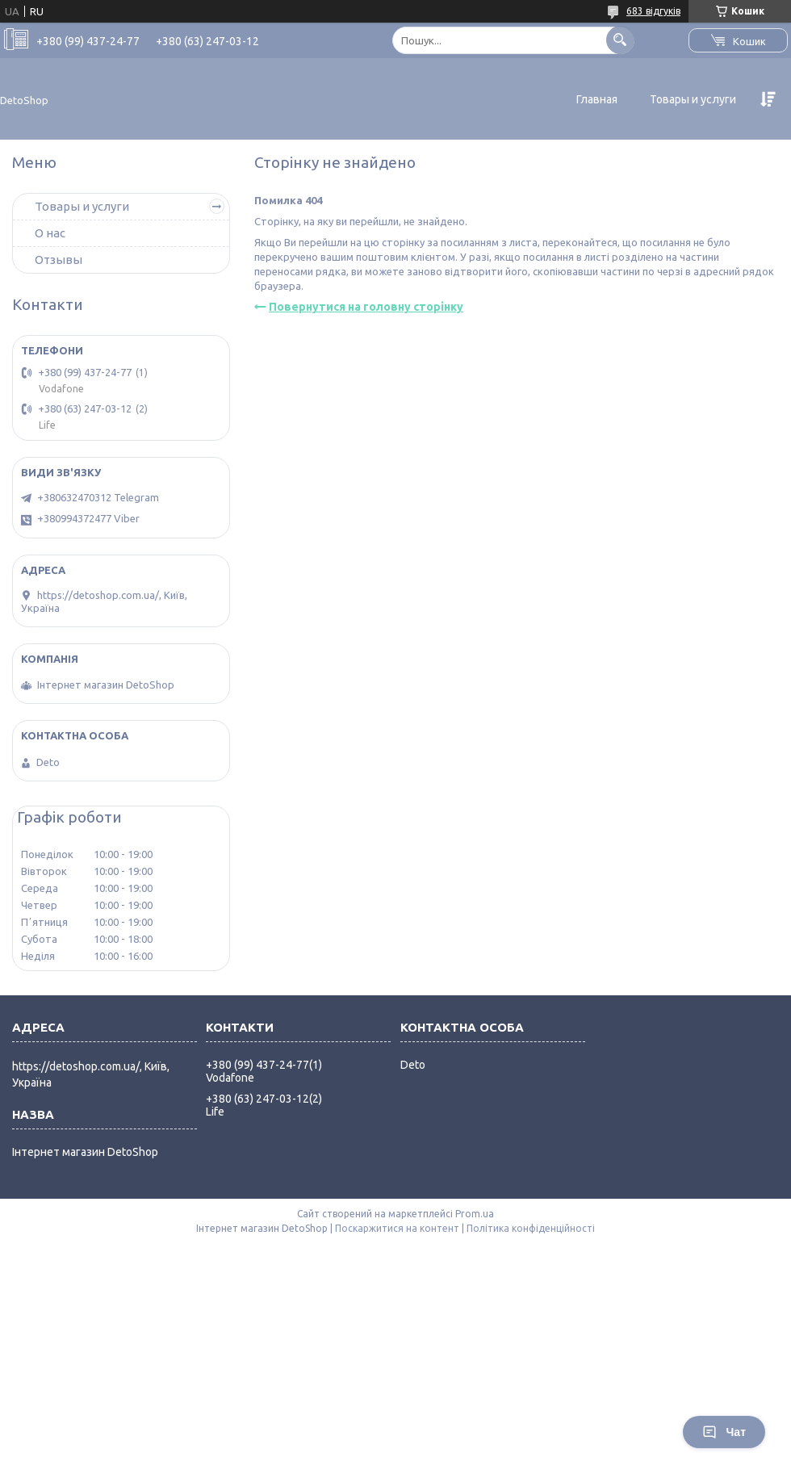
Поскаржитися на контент (397, 1228)
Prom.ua (474, 1213)
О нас (50, 233)
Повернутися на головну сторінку (366, 306)
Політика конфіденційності (531, 1228)
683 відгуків (653, 11)
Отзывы (58, 259)
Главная (596, 99)
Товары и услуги (693, 99)
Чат (724, 1432)
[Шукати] (620, 40)
